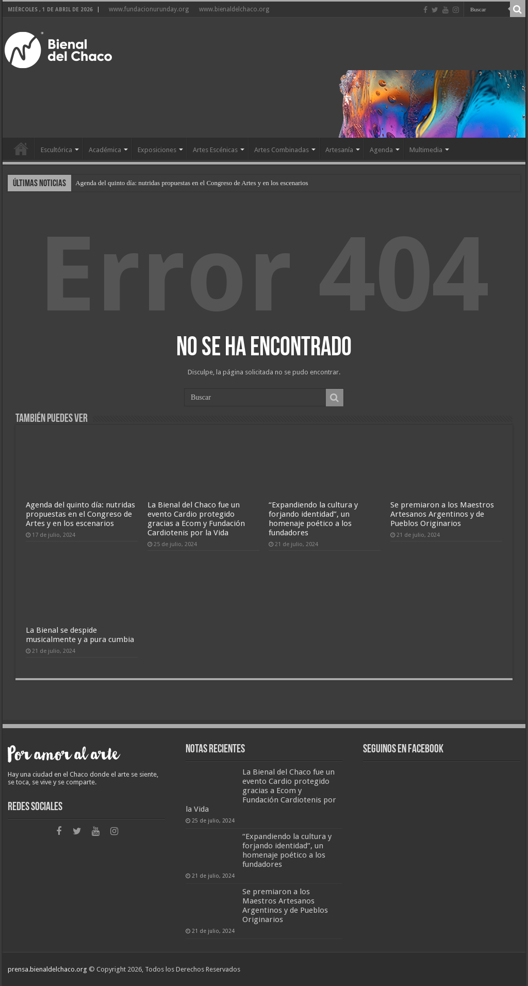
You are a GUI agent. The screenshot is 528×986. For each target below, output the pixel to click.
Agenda (381, 150)
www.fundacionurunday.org (149, 9)
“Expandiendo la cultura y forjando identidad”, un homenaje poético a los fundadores (313, 518)
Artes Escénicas (215, 150)
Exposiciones (157, 150)
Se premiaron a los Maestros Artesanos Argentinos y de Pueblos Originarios (442, 514)
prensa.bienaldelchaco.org (47, 969)
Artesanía (339, 150)
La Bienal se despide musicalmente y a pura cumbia (80, 635)
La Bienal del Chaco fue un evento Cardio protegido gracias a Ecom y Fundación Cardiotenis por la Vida (196, 518)
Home (21, 148)
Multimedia (425, 150)
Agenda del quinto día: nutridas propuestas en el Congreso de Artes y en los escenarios (191, 183)
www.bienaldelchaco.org (234, 9)
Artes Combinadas (281, 150)
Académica (105, 150)
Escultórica (56, 150)
